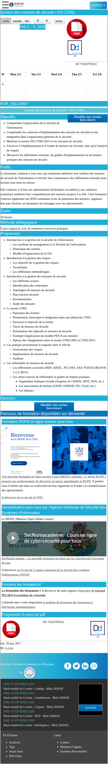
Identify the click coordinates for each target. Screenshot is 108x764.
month (17, 21)
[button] (5, 5)
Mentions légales (71, 746)
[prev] (38, 21)
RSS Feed (15, 756)
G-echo (8, 648)
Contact (98, 5)
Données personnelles (73, 751)
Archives (14, 742)
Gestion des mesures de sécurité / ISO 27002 (37, 12)
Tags (12, 746)
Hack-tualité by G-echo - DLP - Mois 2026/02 (31, 716)
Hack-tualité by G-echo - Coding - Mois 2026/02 (33, 688)
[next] (46, 21)
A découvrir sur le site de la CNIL (22, 497)
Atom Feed (16, 751)
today (59, 21)
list (27, 21)
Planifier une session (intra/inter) (87, 118)
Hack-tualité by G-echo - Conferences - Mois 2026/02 (36, 697)
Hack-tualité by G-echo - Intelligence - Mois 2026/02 (36, 725)
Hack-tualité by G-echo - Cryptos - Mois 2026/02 (33, 706)
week (6, 21)
